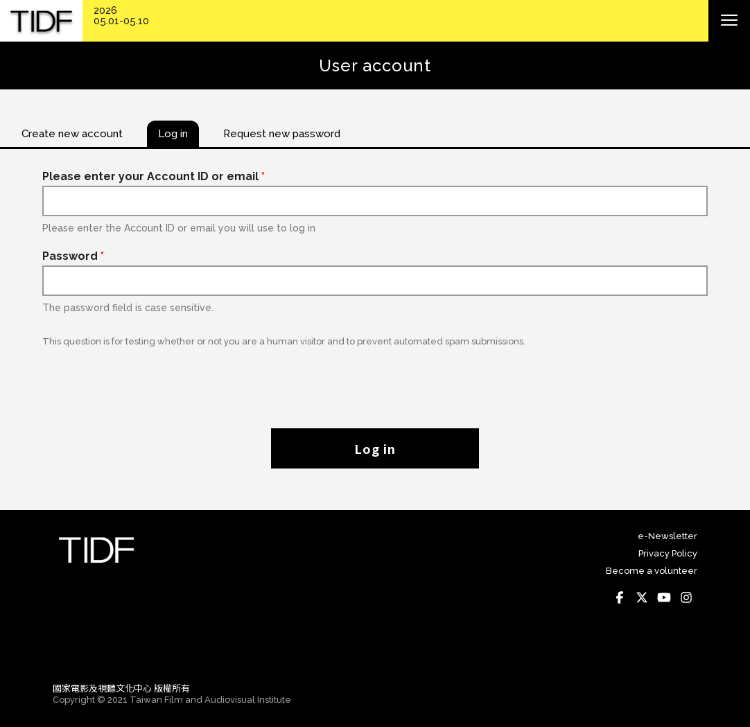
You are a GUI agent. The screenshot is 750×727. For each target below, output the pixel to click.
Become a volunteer (651, 571)
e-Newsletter (667, 536)
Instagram (686, 597)
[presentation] (375, 380)
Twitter (642, 597)
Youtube (664, 597)
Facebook (620, 597)
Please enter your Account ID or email (153, 176)
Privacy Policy (667, 553)
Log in (375, 448)
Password (73, 256)
